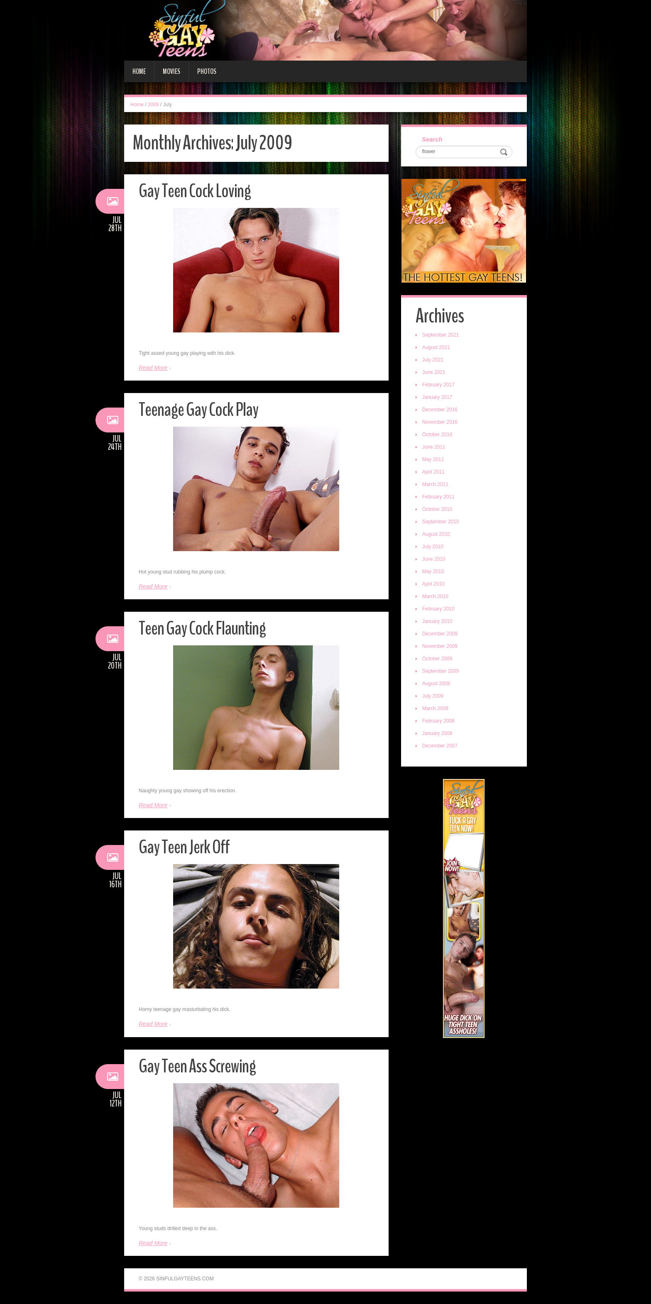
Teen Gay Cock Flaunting (202, 628)
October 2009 (437, 659)
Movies (171, 71)
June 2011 (433, 447)
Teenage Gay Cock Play (198, 409)
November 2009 (440, 646)
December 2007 (440, 746)
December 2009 (440, 634)
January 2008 (437, 733)
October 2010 (437, 509)
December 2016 (440, 410)
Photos (206, 71)
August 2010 (436, 534)
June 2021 (433, 372)
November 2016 (440, 422)
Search (432, 139)
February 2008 (438, 721)
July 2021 (432, 360)
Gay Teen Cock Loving (195, 191)
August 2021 (436, 347)
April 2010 (433, 584)
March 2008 (435, 708)
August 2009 (436, 683)
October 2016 (437, 434)
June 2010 (433, 559)
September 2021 (440, 335)
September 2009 (440, 671)
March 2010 (435, 596)
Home (139, 71)
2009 (153, 104)
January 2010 (437, 621)
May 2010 (433, 571)
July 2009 (432, 696)
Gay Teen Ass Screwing (197, 1066)
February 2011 (438, 497)
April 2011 (433, 472)
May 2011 (433, 459)
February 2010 (438, 609)
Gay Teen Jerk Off (184, 847)
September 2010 (440, 522)
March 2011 (435, 484)
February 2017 (438, 385)
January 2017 (437, 397)
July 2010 (432, 546)
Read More (153, 367)
